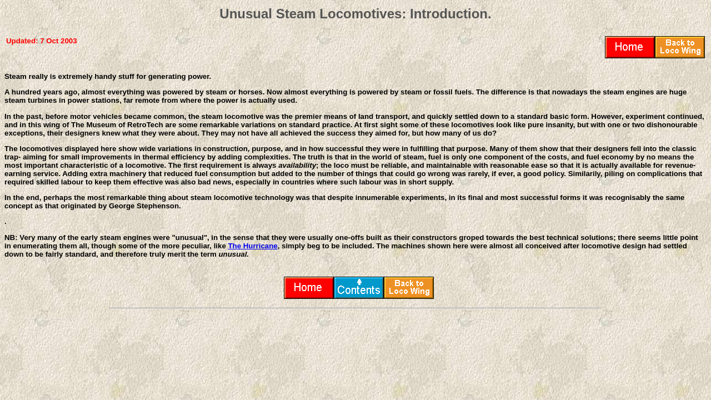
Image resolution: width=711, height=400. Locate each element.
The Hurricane (252, 246)
